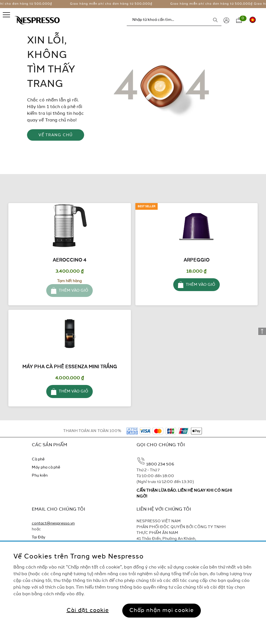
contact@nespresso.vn (53, 523)
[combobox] (174, 19)
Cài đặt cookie (88, 610)
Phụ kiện (40, 475)
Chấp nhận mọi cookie (161, 610)
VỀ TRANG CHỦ (55, 135)
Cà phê (38, 459)
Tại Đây (38, 537)
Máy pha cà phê (46, 467)
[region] (133, 581)
